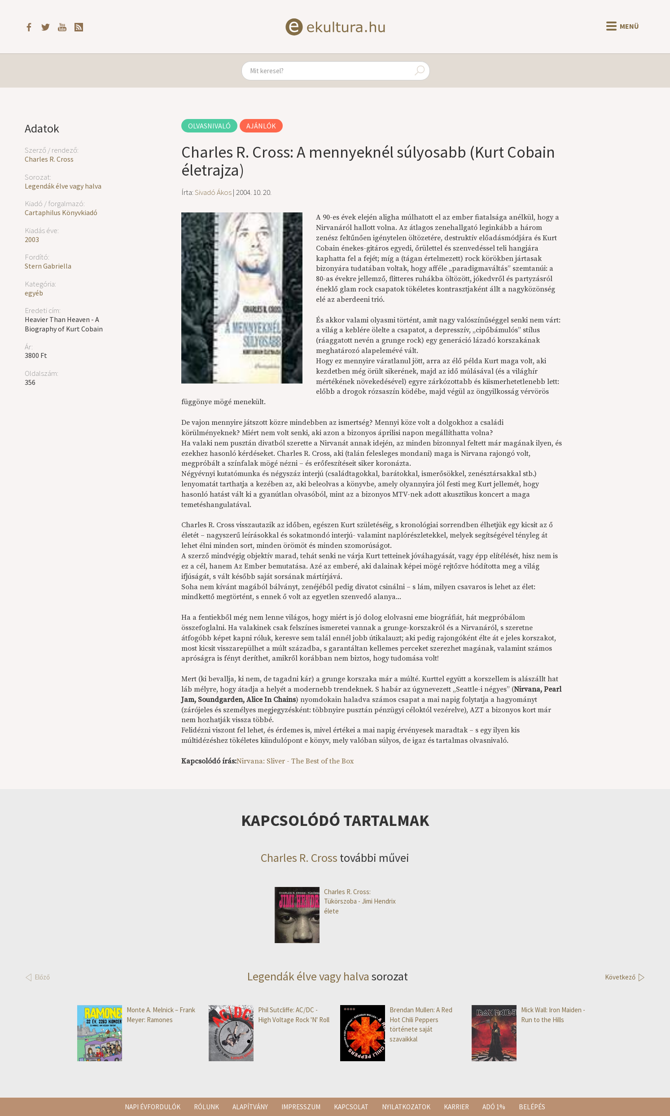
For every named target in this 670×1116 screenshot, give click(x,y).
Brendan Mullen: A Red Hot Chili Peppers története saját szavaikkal (396, 1024)
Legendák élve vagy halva (63, 185)
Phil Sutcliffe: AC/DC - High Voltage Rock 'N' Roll (269, 1014)
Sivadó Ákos (213, 192)
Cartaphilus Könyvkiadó (61, 212)
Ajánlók (261, 125)
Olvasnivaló (209, 125)
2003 (32, 239)
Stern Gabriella (48, 265)
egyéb (34, 292)
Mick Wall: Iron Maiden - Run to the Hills (528, 1014)
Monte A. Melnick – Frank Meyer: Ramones (136, 1014)
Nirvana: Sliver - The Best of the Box (295, 761)
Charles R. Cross (49, 158)
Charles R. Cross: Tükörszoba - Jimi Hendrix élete (335, 901)
